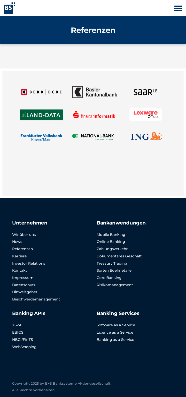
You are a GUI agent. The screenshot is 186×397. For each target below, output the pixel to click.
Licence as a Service (115, 332)
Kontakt (19, 270)
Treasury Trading (112, 263)
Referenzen (22, 249)
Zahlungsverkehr (112, 249)
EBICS (17, 332)
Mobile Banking (111, 234)
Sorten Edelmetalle (114, 270)
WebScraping (24, 347)
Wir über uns (24, 234)
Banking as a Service (115, 339)
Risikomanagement (115, 285)
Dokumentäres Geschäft (119, 256)
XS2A (17, 325)
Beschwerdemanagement (36, 299)
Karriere (19, 256)
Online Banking (111, 241)
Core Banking (109, 277)
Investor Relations (28, 263)
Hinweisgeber (24, 292)
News (17, 241)
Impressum (22, 277)
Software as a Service (116, 325)
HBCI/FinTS (22, 339)
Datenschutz (24, 285)
